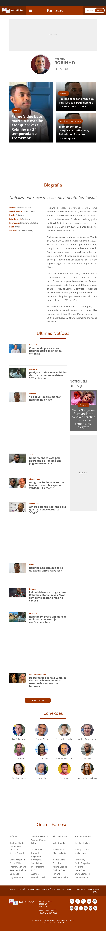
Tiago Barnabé (16, 877)
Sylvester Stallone (18, 870)
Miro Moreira (37, 866)
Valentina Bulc (59, 843)
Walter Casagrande (87, 739)
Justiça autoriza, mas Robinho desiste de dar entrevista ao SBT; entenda (47, 375)
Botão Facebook (77, 902)
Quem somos (45, 901)
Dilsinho (57, 863)
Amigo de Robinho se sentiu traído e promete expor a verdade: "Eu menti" (46, 485)
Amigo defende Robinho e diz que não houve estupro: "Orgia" (47, 509)
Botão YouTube (94, 902)
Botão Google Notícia (76, 908)
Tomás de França (39, 836)
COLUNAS (61, 889)
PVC (33, 870)
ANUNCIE (43, 906)
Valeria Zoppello (17, 853)
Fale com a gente (47, 910)
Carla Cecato (42, 758)
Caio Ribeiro (19, 758)
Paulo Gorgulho (82, 863)
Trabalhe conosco (48, 913)
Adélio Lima (80, 853)
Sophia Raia (36, 863)
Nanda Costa (59, 859)
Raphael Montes (17, 843)
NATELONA (87, 889)
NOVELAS (31, 889)
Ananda (35, 873)
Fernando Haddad (64, 739)
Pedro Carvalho (60, 877)
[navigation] (30, 10)
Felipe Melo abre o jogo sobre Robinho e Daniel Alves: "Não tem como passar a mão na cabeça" (47, 596)
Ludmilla (42, 778)
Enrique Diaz (59, 870)
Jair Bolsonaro (19, 739)
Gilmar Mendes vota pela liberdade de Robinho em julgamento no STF (45, 460)
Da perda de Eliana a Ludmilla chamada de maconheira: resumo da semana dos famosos (47, 682)
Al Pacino (79, 866)
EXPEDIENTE (44, 904)
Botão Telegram (71, 908)
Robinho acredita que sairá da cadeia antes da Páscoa (46, 569)
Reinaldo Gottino (64, 758)
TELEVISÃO (21, 889)
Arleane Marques (83, 836)
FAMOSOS (40, 889)
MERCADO (70, 889)
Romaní (35, 853)
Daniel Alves (87, 758)
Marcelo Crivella (38, 877)
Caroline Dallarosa (83, 843)
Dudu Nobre (16, 873)
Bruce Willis (15, 863)
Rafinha (13, 836)
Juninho (56, 873)
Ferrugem (64, 778)
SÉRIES (79, 889)
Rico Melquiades (61, 836)
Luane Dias (80, 870)
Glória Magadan (17, 859)
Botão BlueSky (90, 908)
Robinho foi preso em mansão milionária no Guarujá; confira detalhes (47, 619)
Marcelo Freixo (60, 853)
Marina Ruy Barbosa (87, 778)
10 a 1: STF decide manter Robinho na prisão (45, 398)
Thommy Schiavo (18, 866)
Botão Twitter (83, 902)
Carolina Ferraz (19, 778)
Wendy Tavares (82, 849)
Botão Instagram (89, 902)
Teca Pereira (37, 849)
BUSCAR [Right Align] (99, 10)
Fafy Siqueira (59, 849)
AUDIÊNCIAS (51, 889)
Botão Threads (95, 908)
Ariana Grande (60, 866)
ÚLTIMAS (12, 889)
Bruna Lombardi (82, 873)
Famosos (55, 10)
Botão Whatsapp (72, 902)
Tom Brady (80, 859)
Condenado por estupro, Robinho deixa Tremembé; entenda (45, 350)
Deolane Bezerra (83, 877)
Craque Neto (42, 739)
